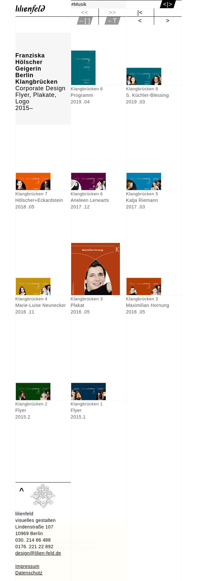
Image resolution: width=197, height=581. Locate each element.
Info (19, 569)
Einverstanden (30, 575)
